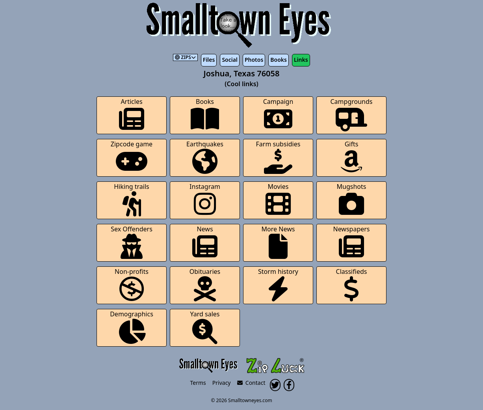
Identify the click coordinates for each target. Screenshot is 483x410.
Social (229, 59)
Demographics (131, 327)
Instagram (204, 199)
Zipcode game (131, 157)
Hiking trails (131, 199)
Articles (131, 114)
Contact (251, 382)
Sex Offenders (131, 242)
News (204, 242)
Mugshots (351, 199)
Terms (198, 382)
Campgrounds (352, 114)
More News (278, 242)
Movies (278, 199)
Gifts (351, 157)
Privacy (221, 382)
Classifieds (351, 284)
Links (301, 59)
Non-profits (132, 284)
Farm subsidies (278, 157)
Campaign (278, 114)
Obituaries (205, 284)
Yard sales (205, 327)
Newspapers (351, 242)
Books (278, 59)
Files (209, 59)
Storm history (278, 284)
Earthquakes (204, 157)
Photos (254, 59)
